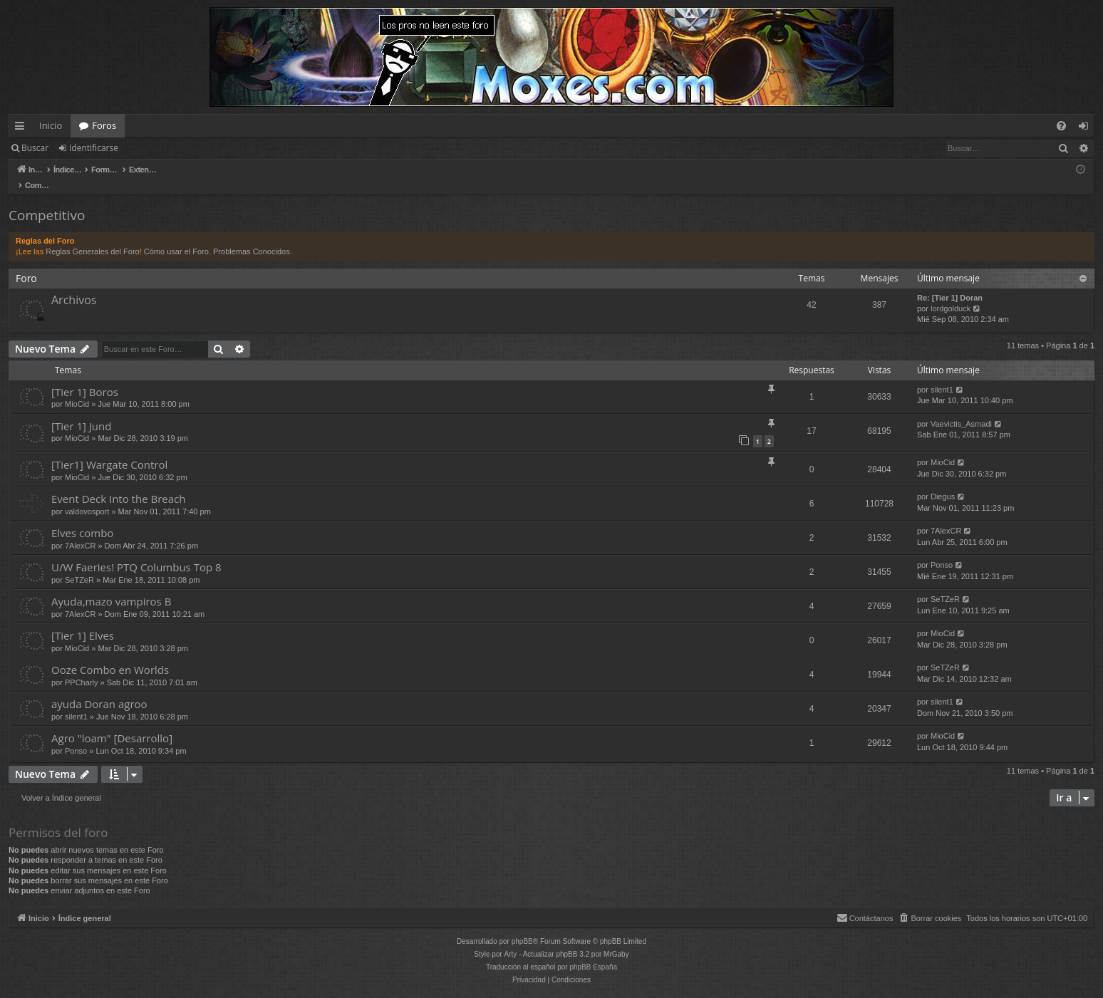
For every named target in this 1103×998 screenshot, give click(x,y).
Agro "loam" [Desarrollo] (111, 723)
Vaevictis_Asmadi (961, 409)
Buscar (34, 148)
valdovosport (87, 496)
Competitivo (47, 200)
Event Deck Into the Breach (118, 484)
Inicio (50, 125)
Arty (510, 939)
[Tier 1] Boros (84, 377)
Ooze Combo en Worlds (110, 655)
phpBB (522, 926)
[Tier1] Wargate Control (109, 449)
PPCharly (81, 667)
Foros (104, 125)
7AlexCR (80, 530)
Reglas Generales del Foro (92, 236)
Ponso (942, 550)
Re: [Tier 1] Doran (950, 283)
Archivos (73, 285)
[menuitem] (1061, 125)
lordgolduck (950, 293)
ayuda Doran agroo (99, 689)
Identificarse (93, 148)
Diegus (943, 481)
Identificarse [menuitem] (1086, 128)
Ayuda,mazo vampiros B (111, 586)
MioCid (77, 389)
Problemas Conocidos (251, 236)
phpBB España (593, 952)
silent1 (942, 374)
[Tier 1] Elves (82, 620)
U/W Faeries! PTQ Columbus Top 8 (136, 552)
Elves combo (82, 518)
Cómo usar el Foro (176, 236)
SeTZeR (79, 565)
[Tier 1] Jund (81, 411)
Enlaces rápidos (22, 128)
